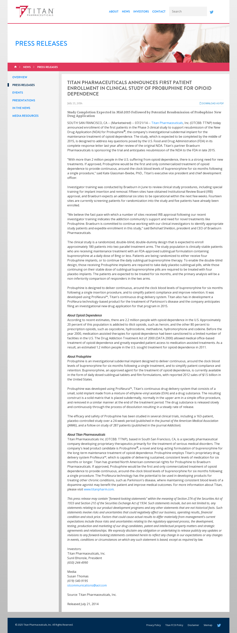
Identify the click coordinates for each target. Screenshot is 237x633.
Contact (159, 11)
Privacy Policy (153, 625)
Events (17, 93)
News (126, 11)
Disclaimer (193, 625)
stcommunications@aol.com (87, 585)
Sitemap (208, 625)
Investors (141, 11)
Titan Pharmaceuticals (167, 123)
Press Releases (47, 67)
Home (15, 67)
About (113, 11)
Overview (19, 77)
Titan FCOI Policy (174, 625)
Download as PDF (211, 103)
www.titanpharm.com (99, 489)
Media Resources (25, 116)
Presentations (23, 100)
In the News (21, 108)
